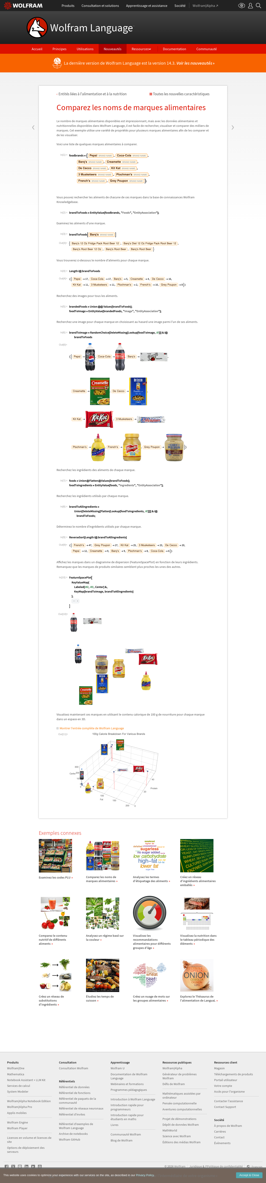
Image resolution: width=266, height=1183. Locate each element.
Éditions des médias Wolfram (181, 1142)
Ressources (140, 49)
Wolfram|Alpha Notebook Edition (29, 1101)
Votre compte (223, 1086)
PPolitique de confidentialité (224, 1166)
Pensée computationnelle (179, 1103)
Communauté (206, 49)
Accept (249, 1177)
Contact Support (225, 1107)
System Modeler (17, 1092)
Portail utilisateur (225, 1080)
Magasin (219, 1068)
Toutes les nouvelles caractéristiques (181, 93)
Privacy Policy (145, 1177)
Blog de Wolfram (122, 1140)
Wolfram (180, 1166)
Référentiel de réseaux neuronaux (81, 1108)
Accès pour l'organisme (229, 1092)
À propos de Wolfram (228, 1126)
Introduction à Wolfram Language (133, 1099)
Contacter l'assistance (228, 1101)
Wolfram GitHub (69, 1139)
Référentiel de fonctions (74, 1093)
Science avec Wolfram (176, 1136)
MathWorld (169, 1130)
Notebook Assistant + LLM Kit (26, 1080)
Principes (59, 49)
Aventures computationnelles (182, 1109)
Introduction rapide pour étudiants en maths (127, 1117)
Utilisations (85, 49)
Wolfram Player (17, 1128)
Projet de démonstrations (179, 1119)
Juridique (195, 1166)
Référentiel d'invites (72, 1114)
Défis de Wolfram (173, 1084)
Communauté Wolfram (126, 1134)
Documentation (174, 49)
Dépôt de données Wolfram (180, 1125)
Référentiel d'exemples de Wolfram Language (76, 1126)
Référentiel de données (74, 1087)
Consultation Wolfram (73, 1068)
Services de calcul (18, 1086)
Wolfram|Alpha (172, 1068)
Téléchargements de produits (233, 1074)
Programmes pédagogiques (129, 1090)
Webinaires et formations (127, 1084)
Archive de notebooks (73, 1134)
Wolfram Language (92, 27)
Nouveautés (112, 49)
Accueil (37, 49)
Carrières (220, 1131)
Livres (114, 1125)
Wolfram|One (15, 1068)
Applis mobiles (17, 1113)
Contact (219, 1137)
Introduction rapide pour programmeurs (127, 1107)
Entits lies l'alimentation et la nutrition (93, 93)
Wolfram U (118, 1068)
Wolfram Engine (17, 1122)
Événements (222, 1143)
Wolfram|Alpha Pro (19, 1107)
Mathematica (15, 1074)
